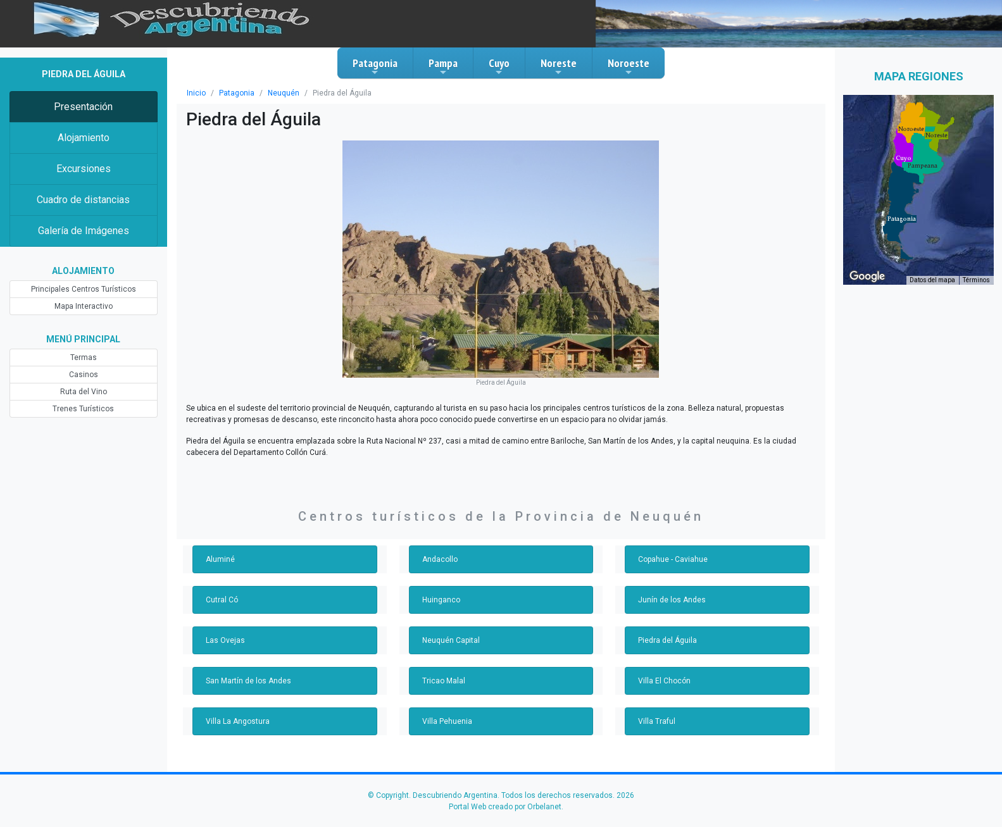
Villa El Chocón (664, 680)
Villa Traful (656, 721)
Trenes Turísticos (83, 408)
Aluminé (220, 559)
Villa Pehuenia (447, 721)
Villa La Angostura (238, 721)
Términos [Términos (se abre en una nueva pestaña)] (976, 280)
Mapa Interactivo (83, 306)
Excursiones (83, 169)
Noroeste (628, 66)
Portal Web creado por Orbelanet (505, 806)
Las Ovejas (225, 640)
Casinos (83, 374)
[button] (902, 219)
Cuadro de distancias (83, 200)
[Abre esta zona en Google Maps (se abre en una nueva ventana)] (867, 276)
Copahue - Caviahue (673, 559)
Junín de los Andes (672, 599)
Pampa (443, 66)
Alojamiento (84, 138)
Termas (83, 357)
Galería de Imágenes (83, 231)
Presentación (83, 107)
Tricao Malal (443, 680)
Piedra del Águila (667, 640)
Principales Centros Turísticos (83, 289)
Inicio (196, 93)
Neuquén (283, 93)
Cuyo (499, 66)
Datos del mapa (932, 280)
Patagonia (375, 66)
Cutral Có (222, 599)
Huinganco (441, 599)
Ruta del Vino (83, 391)
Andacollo (440, 559)
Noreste (559, 66)
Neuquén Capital (451, 640)
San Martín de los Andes (248, 680)
